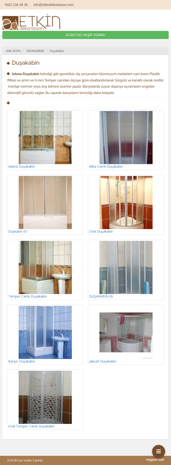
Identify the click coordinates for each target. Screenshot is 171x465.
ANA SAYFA (13, 51)
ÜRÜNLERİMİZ (35, 51)
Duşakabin (57, 51)
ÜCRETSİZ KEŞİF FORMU (85, 35)
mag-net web (155, 460)
